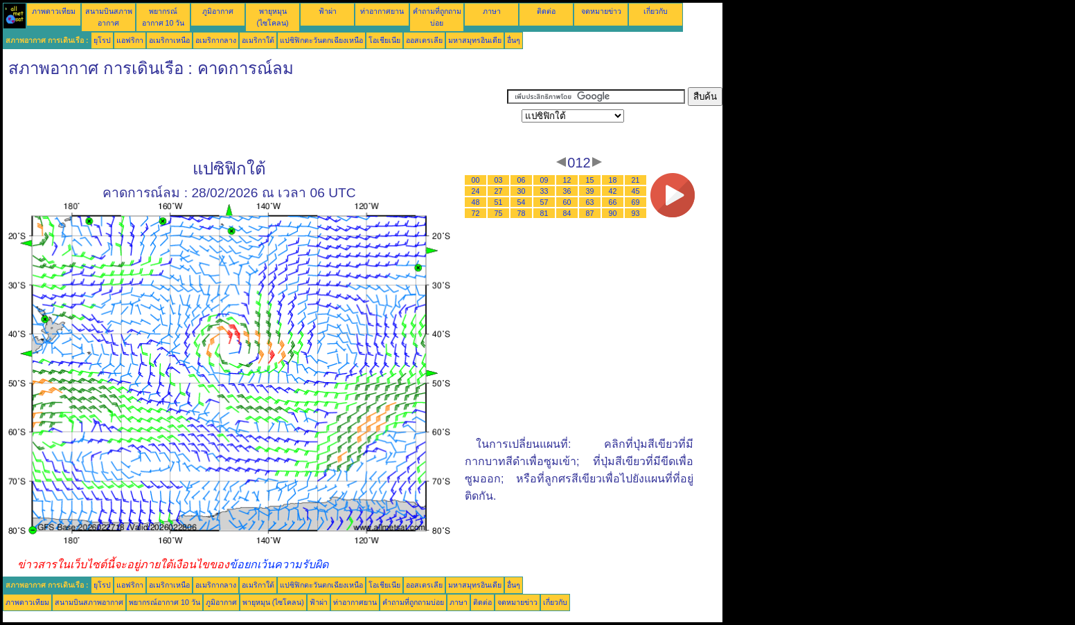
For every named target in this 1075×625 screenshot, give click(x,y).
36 (567, 191)
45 (636, 191)
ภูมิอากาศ (217, 11)
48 (476, 202)
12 (567, 180)
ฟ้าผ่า (328, 11)
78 (521, 213)
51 (499, 202)
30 (521, 191)
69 (636, 202)
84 (567, 213)
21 (636, 180)
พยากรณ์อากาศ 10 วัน (164, 602)
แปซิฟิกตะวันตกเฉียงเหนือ (321, 40)
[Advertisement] (255, 118)
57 (544, 202)
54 (521, 202)
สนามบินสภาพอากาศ (89, 602)
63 (590, 202)
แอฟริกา (129, 40)
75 (499, 213)
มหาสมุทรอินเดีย (474, 40)
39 (590, 191)
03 (499, 180)
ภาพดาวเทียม (53, 11)
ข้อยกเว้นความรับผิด (278, 564)
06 (521, 180)
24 (476, 191)
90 (613, 213)
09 (544, 180)
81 (544, 213)
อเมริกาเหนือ (169, 40)
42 (613, 191)
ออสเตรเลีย (424, 40)
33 (544, 191)
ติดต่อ (546, 11)
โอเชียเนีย (384, 40)
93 (636, 213)
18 (613, 180)
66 (613, 202)
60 (567, 202)
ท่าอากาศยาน (382, 11)
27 (499, 191)
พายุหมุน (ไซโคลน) (273, 602)
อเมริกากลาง (215, 40)
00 (476, 180)
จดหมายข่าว (601, 11)
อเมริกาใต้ (258, 40)
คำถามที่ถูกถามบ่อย (413, 602)
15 (590, 180)
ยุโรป (102, 40)
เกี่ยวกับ (655, 11)
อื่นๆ (513, 40)
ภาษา (492, 11)
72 (476, 213)
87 (590, 213)
